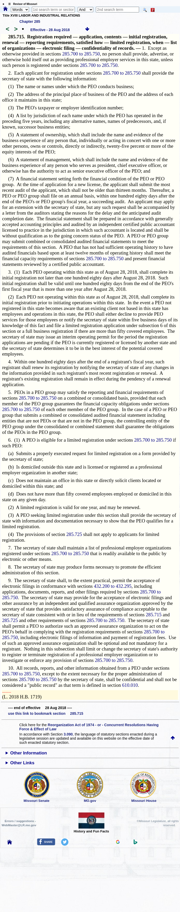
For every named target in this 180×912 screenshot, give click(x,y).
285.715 (154, 614)
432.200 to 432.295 (113, 586)
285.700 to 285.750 (81, 53)
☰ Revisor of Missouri (21, 4)
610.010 (130, 685)
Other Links (22, 762)
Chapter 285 (29, 21)
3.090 (68, 734)
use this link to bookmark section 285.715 (45, 713)
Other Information (28, 753)
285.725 (74, 534)
